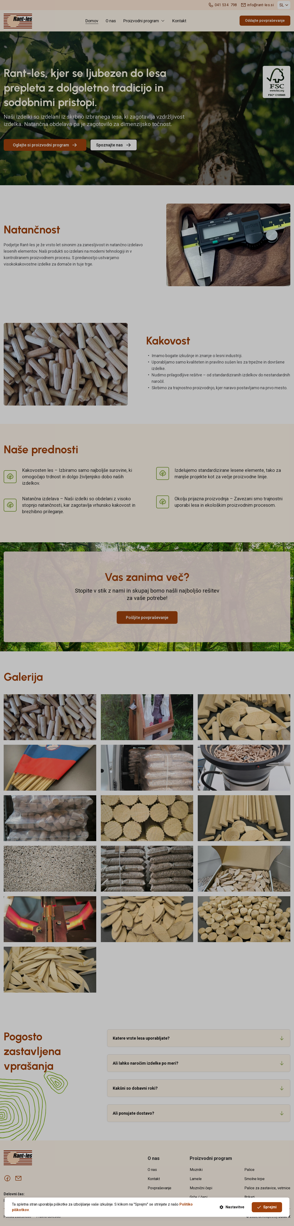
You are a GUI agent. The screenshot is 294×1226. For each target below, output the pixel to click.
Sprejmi (267, 1207)
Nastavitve (232, 1207)
